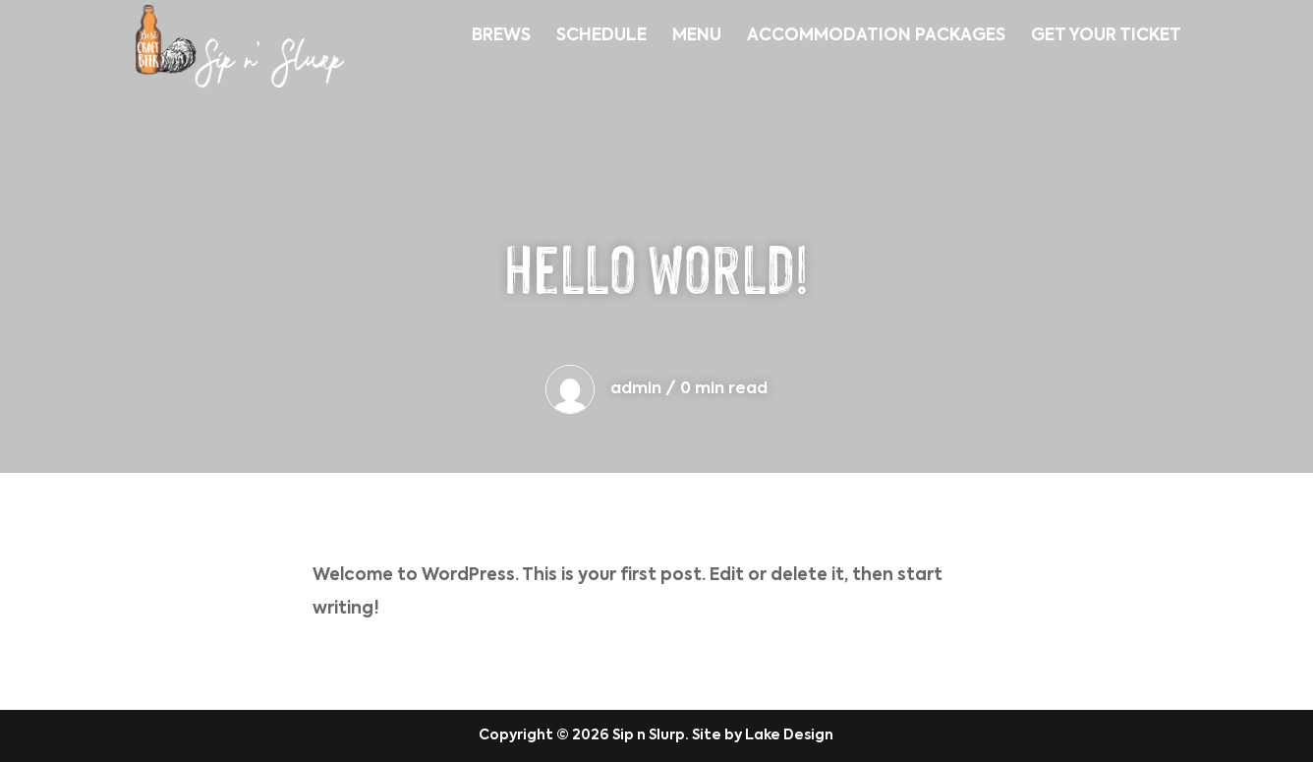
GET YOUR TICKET (1106, 36)
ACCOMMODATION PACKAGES (876, 36)
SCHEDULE (601, 36)
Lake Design (789, 735)
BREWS (501, 36)
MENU (696, 36)
